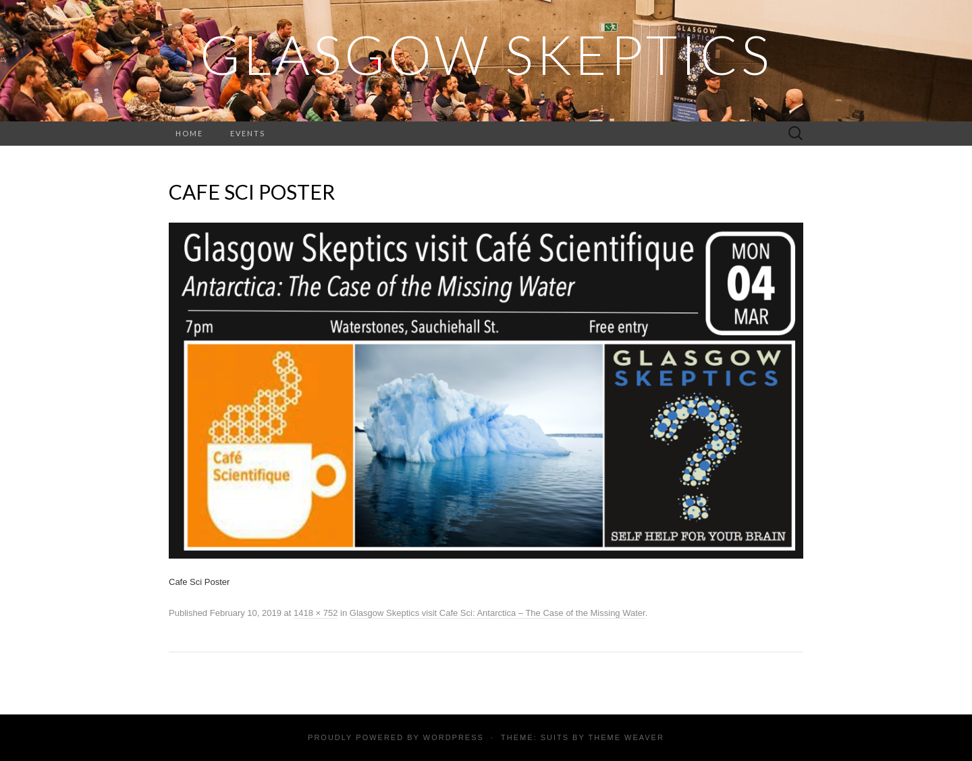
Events (247, 133)
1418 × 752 (316, 613)
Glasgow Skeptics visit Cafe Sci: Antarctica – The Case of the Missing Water (497, 613)
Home (189, 133)
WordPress (453, 737)
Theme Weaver (626, 737)
